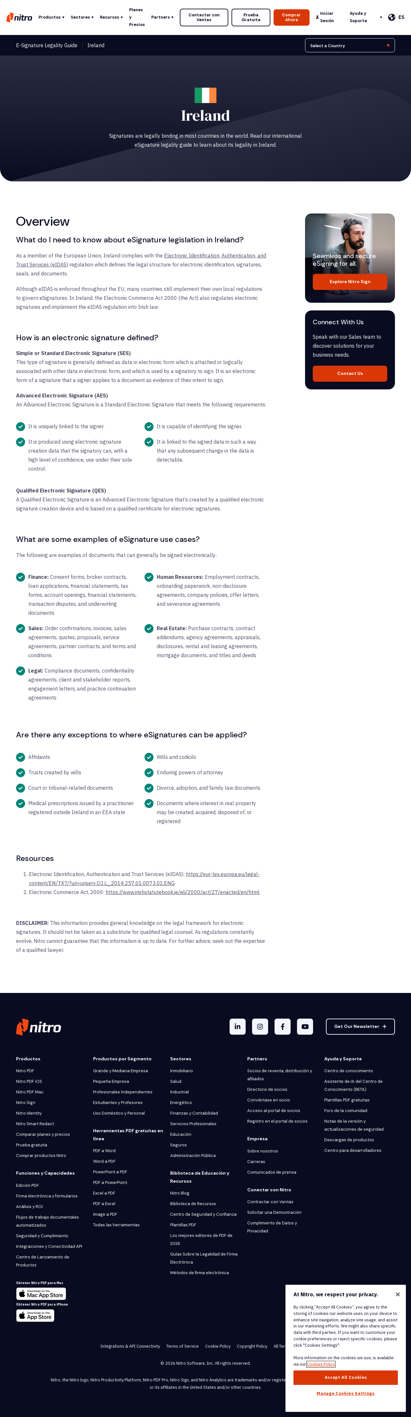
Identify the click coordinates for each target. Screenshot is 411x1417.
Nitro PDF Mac (30, 1092)
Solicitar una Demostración (274, 1212)
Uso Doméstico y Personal (119, 1113)
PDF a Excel (104, 1203)
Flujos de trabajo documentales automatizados (47, 1221)
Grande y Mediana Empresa (120, 1071)
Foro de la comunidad (345, 1110)
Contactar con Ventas (204, 17)
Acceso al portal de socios (273, 1110)
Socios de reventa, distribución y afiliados (279, 1075)
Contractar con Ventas (270, 1201)
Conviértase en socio (268, 1100)
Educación (180, 1134)
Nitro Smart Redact (35, 1123)
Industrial (179, 1092)
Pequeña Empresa (111, 1081)
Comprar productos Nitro (41, 1155)
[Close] (398, 1294)
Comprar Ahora (291, 17)
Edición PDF (27, 1185)
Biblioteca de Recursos (193, 1203)
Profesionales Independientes (123, 1092)
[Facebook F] (283, 1027)
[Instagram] (260, 1027)
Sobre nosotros (262, 1151)
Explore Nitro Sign (350, 281)
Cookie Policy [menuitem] (218, 1346)
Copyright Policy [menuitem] (252, 1346)
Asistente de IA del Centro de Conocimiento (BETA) (353, 1085)
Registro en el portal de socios (277, 1121)
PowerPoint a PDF (110, 1172)
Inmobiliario (181, 1071)
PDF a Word (104, 1150)
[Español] (396, 17)
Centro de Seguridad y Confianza (203, 1214)
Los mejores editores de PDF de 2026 (201, 1239)
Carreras (256, 1161)
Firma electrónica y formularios (47, 1196)
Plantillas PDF (183, 1225)
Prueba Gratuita (250, 17)
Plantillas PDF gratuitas (347, 1100)
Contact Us (350, 373)
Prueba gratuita (31, 1145)
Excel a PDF (104, 1193)
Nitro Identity (29, 1113)
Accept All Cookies (346, 1377)
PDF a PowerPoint (110, 1182)
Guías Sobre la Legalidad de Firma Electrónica (204, 1258)
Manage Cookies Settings (345, 1393)
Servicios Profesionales (193, 1123)
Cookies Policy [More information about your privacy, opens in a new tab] (321, 1364)
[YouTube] (305, 1027)
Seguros (178, 1145)
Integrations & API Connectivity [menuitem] (130, 1346)
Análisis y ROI (29, 1206)
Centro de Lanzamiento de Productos (42, 1261)
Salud (175, 1081)
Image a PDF (105, 1214)
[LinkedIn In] (238, 1027)
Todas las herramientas (116, 1225)
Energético (181, 1102)
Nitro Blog (179, 1193)
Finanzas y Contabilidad (194, 1113)
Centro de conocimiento (348, 1071)
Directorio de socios (267, 1089)
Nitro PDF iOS (29, 1081)
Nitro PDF (25, 1071)
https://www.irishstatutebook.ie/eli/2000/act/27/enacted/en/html (182, 892)
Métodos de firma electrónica (199, 1272)
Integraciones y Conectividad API (49, 1246)
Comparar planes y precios (43, 1134)
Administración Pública (193, 1155)
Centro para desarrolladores (352, 1150)
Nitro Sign (25, 1102)
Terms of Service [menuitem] (182, 1346)
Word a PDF (104, 1161)
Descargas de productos (349, 1140)
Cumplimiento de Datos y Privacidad (272, 1227)
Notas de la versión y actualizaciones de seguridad (354, 1125)
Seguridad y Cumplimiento (42, 1236)
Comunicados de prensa (271, 1172)
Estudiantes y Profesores (118, 1102)
